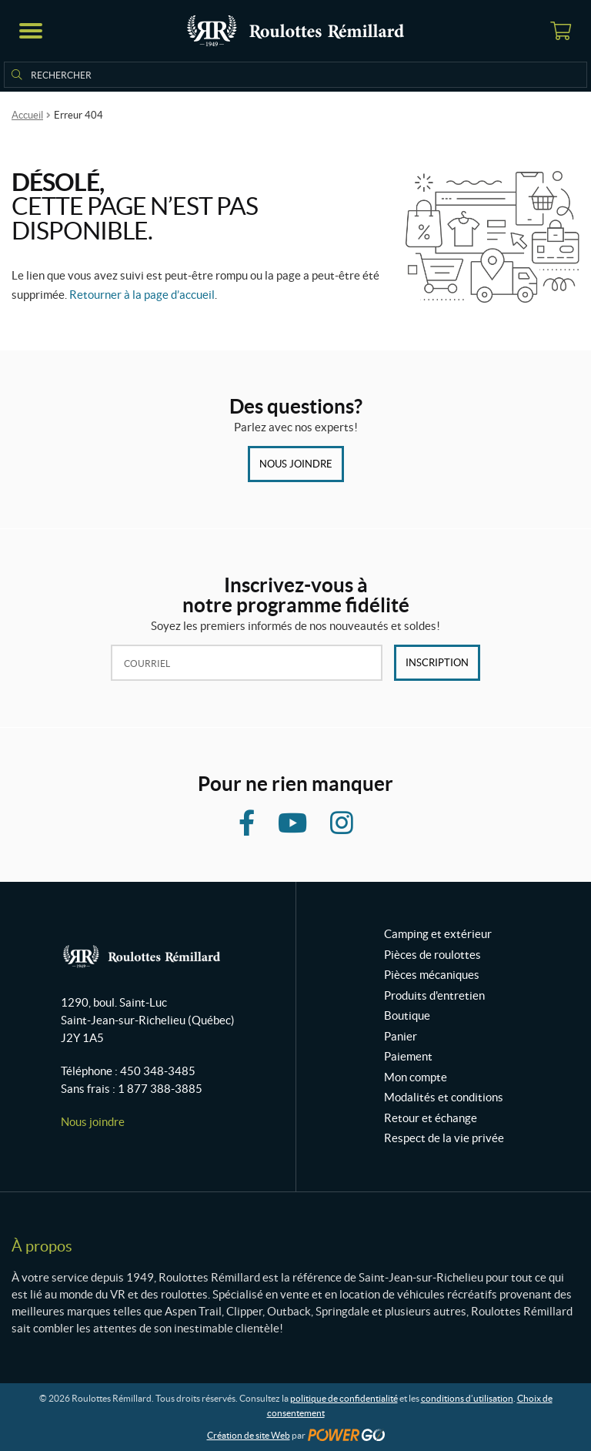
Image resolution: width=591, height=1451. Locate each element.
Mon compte (415, 1077)
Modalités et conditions (443, 1097)
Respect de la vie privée (444, 1137)
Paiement (408, 1056)
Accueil (27, 115)
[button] (31, 31)
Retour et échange (430, 1117)
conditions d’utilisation (467, 1398)
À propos (42, 1246)
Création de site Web (248, 1435)
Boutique (407, 1015)
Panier (400, 1036)
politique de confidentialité (344, 1398)
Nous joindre (295, 464)
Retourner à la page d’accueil (142, 294)
